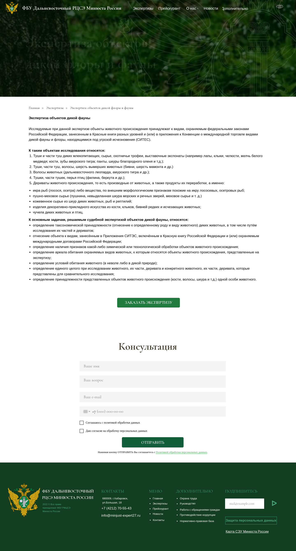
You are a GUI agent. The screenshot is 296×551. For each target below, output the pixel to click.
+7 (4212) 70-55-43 (117, 508)
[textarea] (153, 381)
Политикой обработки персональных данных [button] (181, 452)
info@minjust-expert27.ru (120, 515)
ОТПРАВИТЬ (152, 442)
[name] (153, 366)
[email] (153, 397)
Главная (34, 108)
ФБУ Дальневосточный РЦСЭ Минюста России (71, 8)
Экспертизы (55, 108)
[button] (206, 498)
